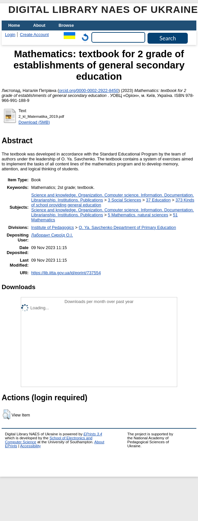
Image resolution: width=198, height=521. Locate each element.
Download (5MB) (34, 122)
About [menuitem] (39, 25)
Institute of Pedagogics (52, 227)
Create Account (34, 34)
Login (10, 34)
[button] (6, 414)
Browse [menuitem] (66, 25)
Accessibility (30, 446)
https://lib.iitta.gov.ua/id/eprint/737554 (66, 272)
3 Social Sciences (124, 199)
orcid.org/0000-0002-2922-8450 (88, 90)
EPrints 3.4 (92, 434)
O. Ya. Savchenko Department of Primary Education (127, 227)
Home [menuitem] (14, 25)
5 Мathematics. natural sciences (138, 214)
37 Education (158, 199)
